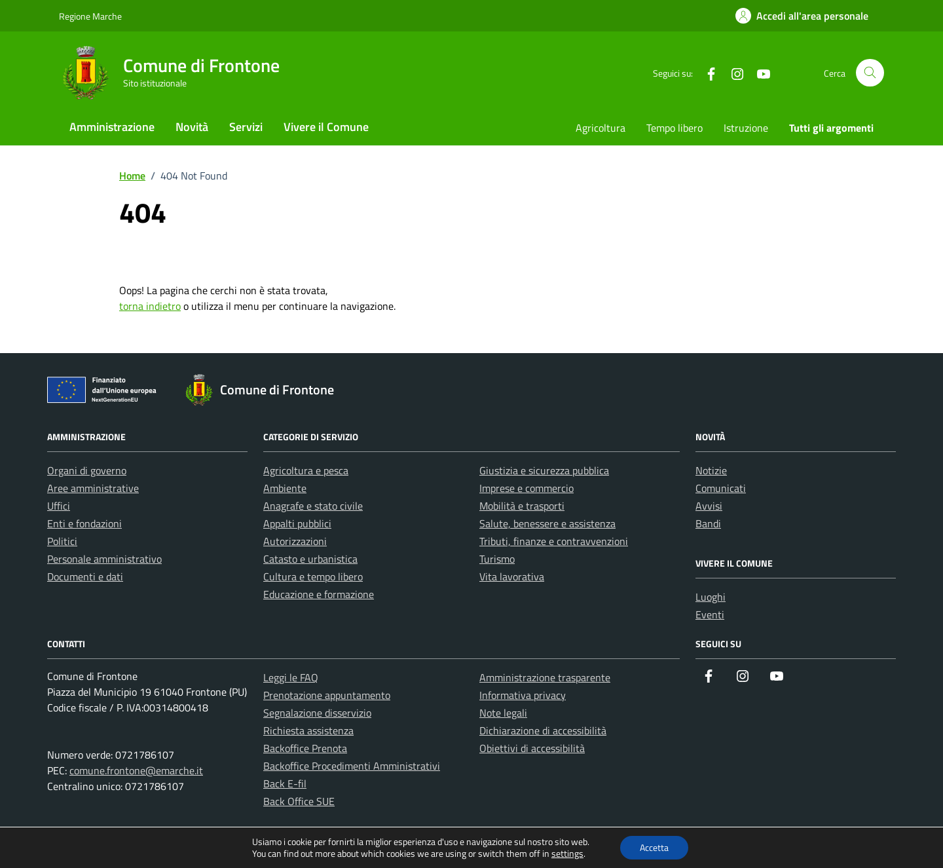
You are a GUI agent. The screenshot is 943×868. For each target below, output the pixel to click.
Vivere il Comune (326, 127)
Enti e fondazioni (84, 523)
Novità (192, 127)
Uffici (58, 506)
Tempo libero (674, 128)
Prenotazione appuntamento (326, 695)
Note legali (503, 713)
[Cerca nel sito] (870, 73)
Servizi (246, 127)
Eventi (709, 614)
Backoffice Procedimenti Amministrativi (351, 766)
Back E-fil (284, 783)
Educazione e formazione (318, 594)
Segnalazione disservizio (317, 713)
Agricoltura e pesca (305, 470)
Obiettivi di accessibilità (532, 748)
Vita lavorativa (511, 576)
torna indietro (150, 306)
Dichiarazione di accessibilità (542, 730)
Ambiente (284, 488)
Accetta (654, 847)
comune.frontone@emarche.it (136, 770)
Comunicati (720, 488)
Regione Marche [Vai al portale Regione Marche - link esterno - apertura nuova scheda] (90, 16)
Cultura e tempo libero (313, 576)
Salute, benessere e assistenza (547, 523)
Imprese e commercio (526, 488)
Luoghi (710, 597)
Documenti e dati (85, 576)
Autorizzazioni (295, 541)
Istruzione (746, 128)
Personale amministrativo (104, 559)
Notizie (711, 470)
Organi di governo (86, 470)
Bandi (708, 523)
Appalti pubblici (297, 523)
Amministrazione (112, 127)
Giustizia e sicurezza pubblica (544, 470)
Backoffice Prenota (305, 748)
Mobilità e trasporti (521, 506)
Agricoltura (600, 128)
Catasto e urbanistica (310, 559)
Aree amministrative (93, 488)
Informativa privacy (522, 695)
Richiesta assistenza (308, 730)
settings (567, 853)
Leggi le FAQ (290, 677)
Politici (62, 541)
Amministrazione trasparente (544, 677)
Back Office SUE (299, 801)
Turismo (497, 559)
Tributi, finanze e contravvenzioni (553, 541)
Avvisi (708, 506)
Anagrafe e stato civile (313, 506)
